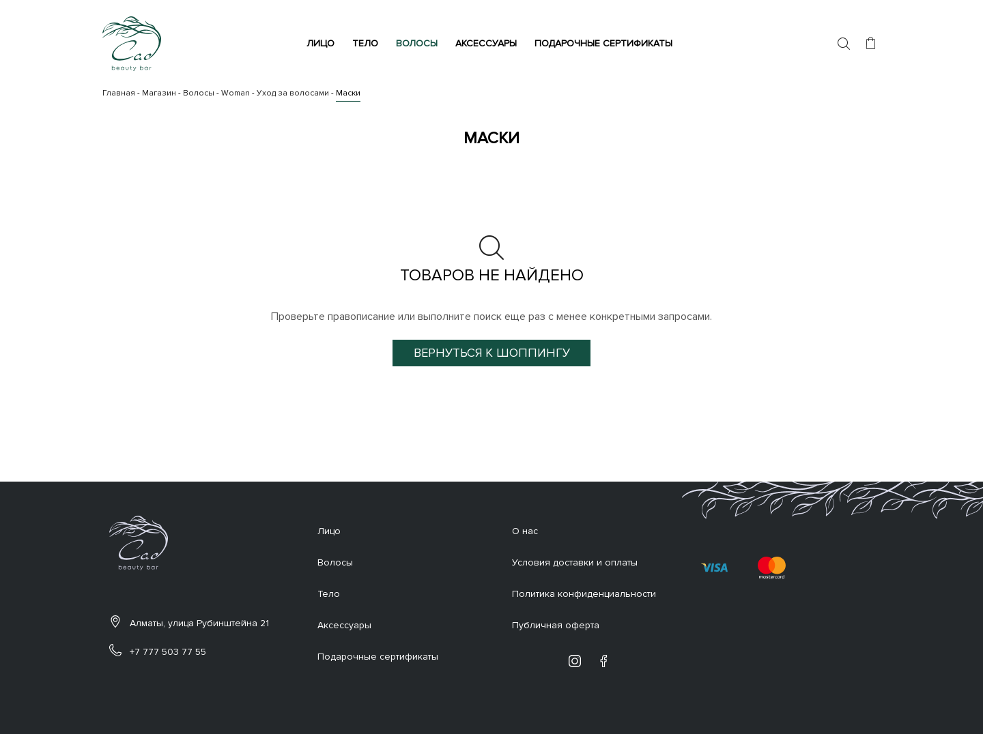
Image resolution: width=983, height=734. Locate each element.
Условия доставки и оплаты (575, 562)
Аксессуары (488, 43)
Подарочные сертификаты (605, 43)
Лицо (323, 43)
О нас (525, 531)
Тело (367, 43)
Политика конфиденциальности (584, 594)
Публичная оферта (555, 625)
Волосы (419, 43)
